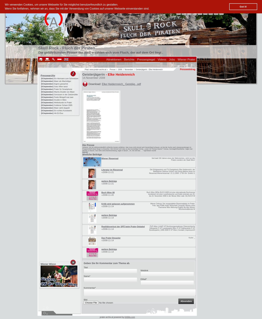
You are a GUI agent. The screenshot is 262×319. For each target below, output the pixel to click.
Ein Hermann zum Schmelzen (66, 78)
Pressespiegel (146, 59)
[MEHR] (85, 152)
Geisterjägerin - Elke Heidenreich (149, 69)
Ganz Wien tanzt (61, 87)
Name (87, 276)
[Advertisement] (60, 137)
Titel (86, 267)
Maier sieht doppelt (62, 108)
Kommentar (90, 288)
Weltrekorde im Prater (63, 103)
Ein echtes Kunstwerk (63, 111)
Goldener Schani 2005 (63, 105)
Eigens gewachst (61, 84)
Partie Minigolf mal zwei (63, 97)
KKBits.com (130, 317)
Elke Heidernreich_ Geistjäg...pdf (121, 84)
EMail (144, 279)
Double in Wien (60, 100)
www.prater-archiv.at (98, 69)
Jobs (172, 59)
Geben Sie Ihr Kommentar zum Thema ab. (107, 263)
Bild (85, 300)
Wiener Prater (186, 59)
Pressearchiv (48, 75)
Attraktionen (113, 59)
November (129, 69)
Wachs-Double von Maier (64, 92)
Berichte (129, 59)
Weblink (144, 270)
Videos (162, 59)
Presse (112, 69)
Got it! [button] (243, 6)
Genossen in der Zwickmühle (66, 95)
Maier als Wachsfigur (62, 81)
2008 (120, 69)
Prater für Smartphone (63, 89)
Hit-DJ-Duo (58, 113)
